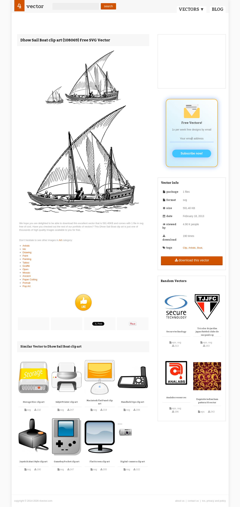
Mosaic (26, 272)
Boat (199, 247)
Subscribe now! (192, 153)
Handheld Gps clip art (132, 402)
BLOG (217, 9)
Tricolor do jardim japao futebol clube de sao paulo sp (207, 331)
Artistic (26, 245)
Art (61, 240)
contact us (193, 500)
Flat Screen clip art (100, 461)
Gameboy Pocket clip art (66, 461)
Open (26, 269)
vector (35, 6)
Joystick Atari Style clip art (33, 461)
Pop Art (27, 286)
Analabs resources (176, 397)
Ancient (27, 276)
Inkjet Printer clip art (67, 402)
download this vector (191, 260)
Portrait (26, 282)
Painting (27, 259)
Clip (185, 247)
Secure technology (176, 331)
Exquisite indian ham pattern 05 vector (207, 401)
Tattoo (26, 262)
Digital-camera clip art (132, 461)
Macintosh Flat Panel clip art (100, 402)
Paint (25, 255)
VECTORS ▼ (191, 9)
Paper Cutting (30, 279)
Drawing (27, 252)
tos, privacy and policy (214, 500)
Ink (24, 249)
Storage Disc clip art (33, 402)
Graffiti (26, 266)
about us (180, 500)
